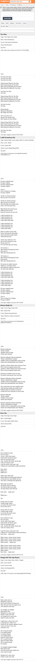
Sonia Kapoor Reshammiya (11, 42)
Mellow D (21, 140)
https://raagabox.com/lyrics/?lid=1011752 (13, 659)
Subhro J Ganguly (19, 560)
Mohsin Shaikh (7, 140)
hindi (4, 47)
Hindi (7, 23)
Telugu (2, 23)
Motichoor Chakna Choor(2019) (12, 316)
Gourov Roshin (7, 562)
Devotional (18, 23)
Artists (7, 5)
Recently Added (4, 26)
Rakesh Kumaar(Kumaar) (11, 313)
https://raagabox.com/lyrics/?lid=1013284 (13, 302)
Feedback (19, 5)
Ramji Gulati (14, 308)
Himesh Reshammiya (9, 39)
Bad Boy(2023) (8, 45)
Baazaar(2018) (8, 423)
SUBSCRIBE (7, 18)
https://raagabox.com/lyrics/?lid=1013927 (13, 134)
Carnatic (25, 23)
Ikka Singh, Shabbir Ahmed (11, 421)
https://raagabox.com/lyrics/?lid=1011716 (13, 554)
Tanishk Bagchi (7, 418)
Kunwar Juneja (8, 565)
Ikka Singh (6, 415)
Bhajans (12, 23)
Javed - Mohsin (7, 142)
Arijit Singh (7, 37)
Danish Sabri (8, 145)
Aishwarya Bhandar (29, 140)
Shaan (12, 560)
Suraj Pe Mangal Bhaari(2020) (12, 148)
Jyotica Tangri (13, 37)
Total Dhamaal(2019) (10, 568)
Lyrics (2, 5)
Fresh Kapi (13, 5)
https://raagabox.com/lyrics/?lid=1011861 (13, 410)
